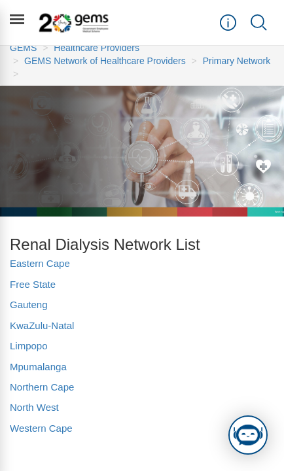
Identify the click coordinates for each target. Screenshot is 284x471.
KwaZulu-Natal (42, 325)
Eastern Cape (40, 263)
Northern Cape (43, 386)
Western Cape (41, 428)
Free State (33, 284)
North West (34, 407)
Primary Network (236, 61)
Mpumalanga (38, 366)
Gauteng (29, 304)
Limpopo (29, 345)
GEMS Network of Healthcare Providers (105, 61)
